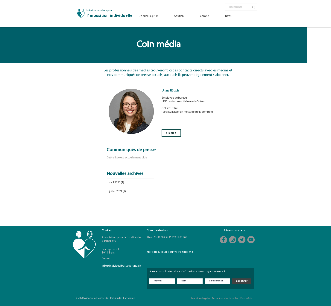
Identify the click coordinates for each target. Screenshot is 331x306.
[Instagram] (232, 239)
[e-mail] (171, 133)
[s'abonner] (241, 281)
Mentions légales (200, 298)
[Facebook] (223, 239)
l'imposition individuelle (109, 16)
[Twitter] (241, 239)
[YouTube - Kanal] (251, 239)
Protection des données (225, 298)
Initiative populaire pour (99, 10)
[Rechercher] (236, 7)
